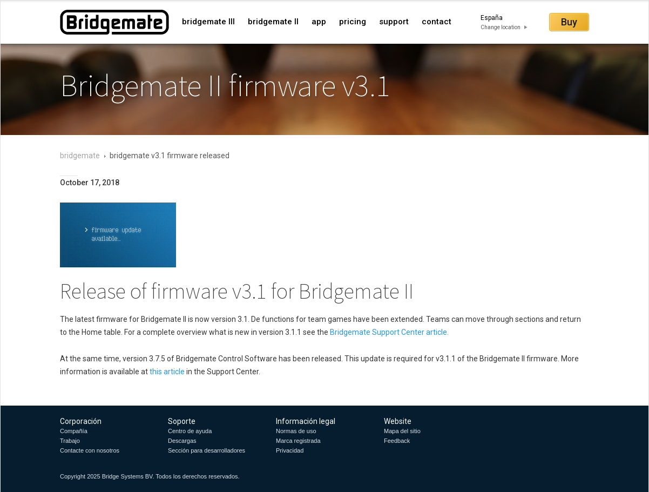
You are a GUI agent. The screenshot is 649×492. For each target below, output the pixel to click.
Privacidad (289, 450)
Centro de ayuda (190, 431)
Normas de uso (296, 431)
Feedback (397, 440)
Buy (569, 22)
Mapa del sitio (402, 431)
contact (436, 21)
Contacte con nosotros (89, 450)
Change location (500, 27)
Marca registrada (298, 440)
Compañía (73, 431)
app (319, 21)
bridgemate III (208, 21)
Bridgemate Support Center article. (389, 332)
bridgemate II (273, 21)
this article (168, 371)
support (394, 21)
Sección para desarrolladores (206, 450)
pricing (352, 21)
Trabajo (70, 440)
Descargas (182, 440)
